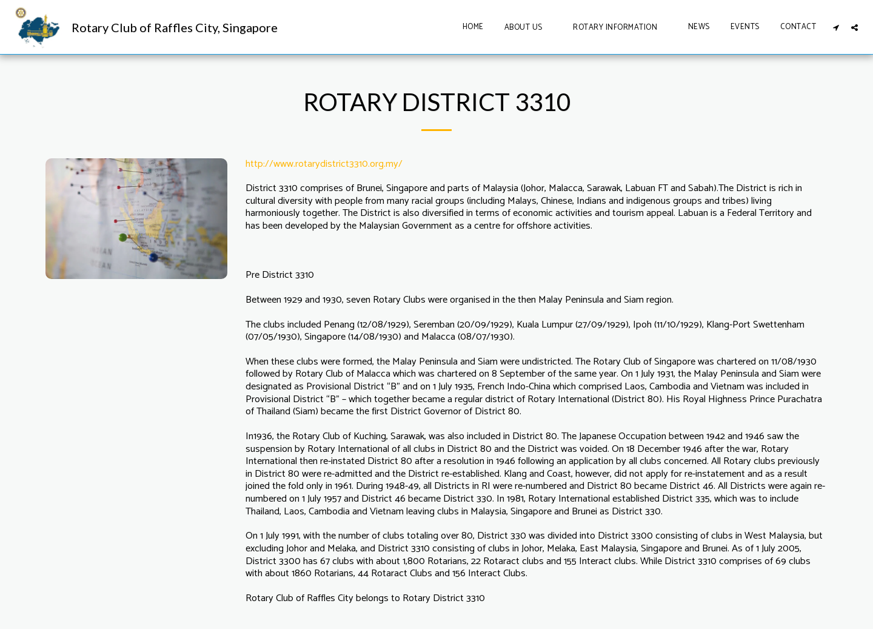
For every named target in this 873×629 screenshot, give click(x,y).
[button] (529, 27)
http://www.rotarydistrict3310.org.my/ (324, 164)
